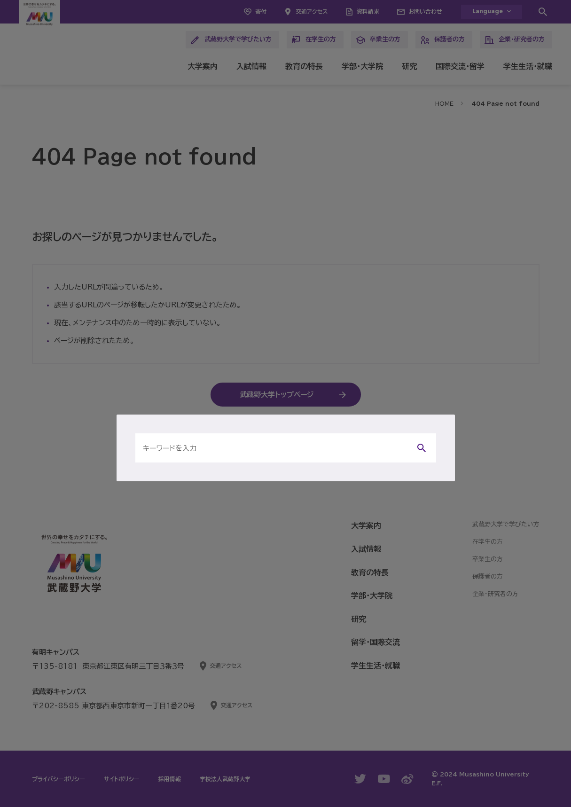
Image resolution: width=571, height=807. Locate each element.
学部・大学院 (362, 66)
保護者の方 (442, 40)
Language (487, 11)
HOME (444, 103)
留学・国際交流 (375, 642)
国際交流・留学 (460, 66)
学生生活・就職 (527, 66)
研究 (409, 66)
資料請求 (368, 11)
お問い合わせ (425, 11)
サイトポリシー (122, 779)
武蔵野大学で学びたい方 (231, 40)
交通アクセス (312, 11)
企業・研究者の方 (515, 40)
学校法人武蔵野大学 (225, 779)
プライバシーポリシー (58, 779)
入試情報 (251, 66)
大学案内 (203, 66)
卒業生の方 (378, 40)
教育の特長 (304, 66)
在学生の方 (313, 40)
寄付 (260, 11)
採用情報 (169, 779)
